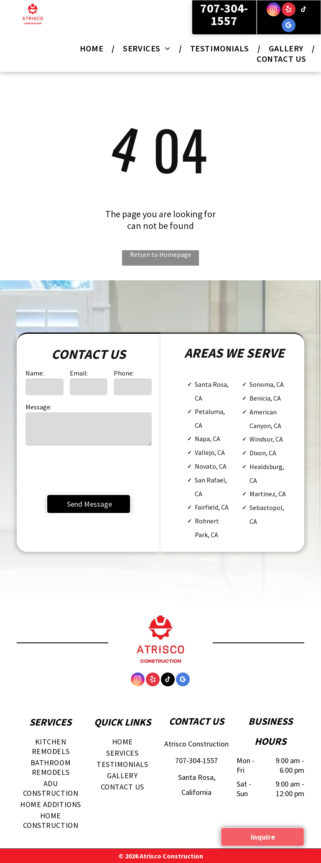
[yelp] (289, 10)
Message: (38, 407)
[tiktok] (304, 10)
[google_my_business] (289, 26)
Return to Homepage (160, 254)
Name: (34, 373)
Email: (79, 373)
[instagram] (273, 10)
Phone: (124, 373)
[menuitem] (93, 48)
